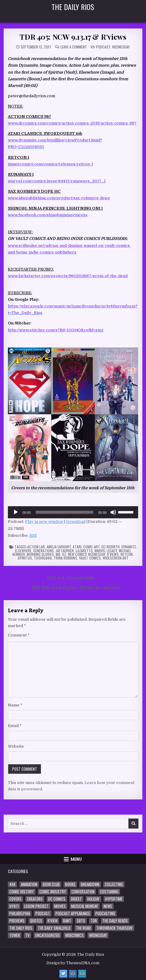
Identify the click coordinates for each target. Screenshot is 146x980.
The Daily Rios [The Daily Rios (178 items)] (20, 928)
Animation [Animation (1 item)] (29, 884)
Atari (77, 546)
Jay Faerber (65, 550)
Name (15, 705)
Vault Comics (90, 557)
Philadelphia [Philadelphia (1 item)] (19, 913)
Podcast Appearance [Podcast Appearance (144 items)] (72, 913)
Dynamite (128, 546)
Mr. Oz (61, 554)
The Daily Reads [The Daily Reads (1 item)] (115, 921)
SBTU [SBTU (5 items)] (81, 921)
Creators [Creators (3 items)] (35, 899)
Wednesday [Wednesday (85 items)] (98, 935)
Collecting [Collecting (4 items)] (114, 884)
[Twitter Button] (63, 974)
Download (75, 521)
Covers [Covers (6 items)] (15, 899)
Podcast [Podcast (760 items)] (42, 913)
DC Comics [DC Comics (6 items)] (56, 899)
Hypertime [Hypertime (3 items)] (113, 899)
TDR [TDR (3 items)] (94, 921)
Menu (76, 859)
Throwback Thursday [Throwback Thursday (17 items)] (114, 928)
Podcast (103, 46)
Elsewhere (23, 550)
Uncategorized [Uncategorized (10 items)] (47, 935)
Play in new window (44, 521)
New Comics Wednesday (86, 554)
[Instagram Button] (73, 974)
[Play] (16, 512)
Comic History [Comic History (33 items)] (21, 892)
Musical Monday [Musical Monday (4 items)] (84, 906)
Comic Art (91, 546)
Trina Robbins (65, 557)
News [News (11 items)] (108, 906)
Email (15, 725)
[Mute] (113, 512)
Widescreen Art (115, 557)
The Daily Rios (72, 6)
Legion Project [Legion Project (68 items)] (36, 906)
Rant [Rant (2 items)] (67, 921)
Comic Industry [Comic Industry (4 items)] (52, 892)
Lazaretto (84, 550)
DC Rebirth (110, 546)
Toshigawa (43, 557)
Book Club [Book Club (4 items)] (51, 884)
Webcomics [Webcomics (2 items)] (74, 935)
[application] (73, 512)
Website (16, 746)
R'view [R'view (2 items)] (53, 921)
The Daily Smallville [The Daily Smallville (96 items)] (54, 928)
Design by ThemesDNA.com (72, 963)
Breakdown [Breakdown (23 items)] (90, 884)
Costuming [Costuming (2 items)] (109, 892)
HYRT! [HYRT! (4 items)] (14, 906)
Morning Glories (40, 554)
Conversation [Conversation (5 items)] (83, 892)
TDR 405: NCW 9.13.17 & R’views (73, 37)
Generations (43, 550)
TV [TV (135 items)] (27, 935)
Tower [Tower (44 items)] (14, 935)
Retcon (127, 554)
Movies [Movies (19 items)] (60, 906)
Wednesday (121, 46)
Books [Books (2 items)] (70, 884)
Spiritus (25, 557)
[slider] (65, 512)
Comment (19, 635)
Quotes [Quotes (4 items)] (36, 921)
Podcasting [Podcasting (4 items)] (105, 913)
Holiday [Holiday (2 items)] (93, 899)
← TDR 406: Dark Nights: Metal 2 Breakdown (73, 588)
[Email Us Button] (82, 974)
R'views (113, 554)
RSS (33, 535)
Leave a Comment (73, 47)
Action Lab (36, 546)
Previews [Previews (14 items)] (17, 921)
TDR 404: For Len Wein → (73, 578)
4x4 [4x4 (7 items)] (12, 884)
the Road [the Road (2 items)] (83, 928)
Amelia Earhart (59, 546)
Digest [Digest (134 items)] (76, 899)
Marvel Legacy (106, 550)
